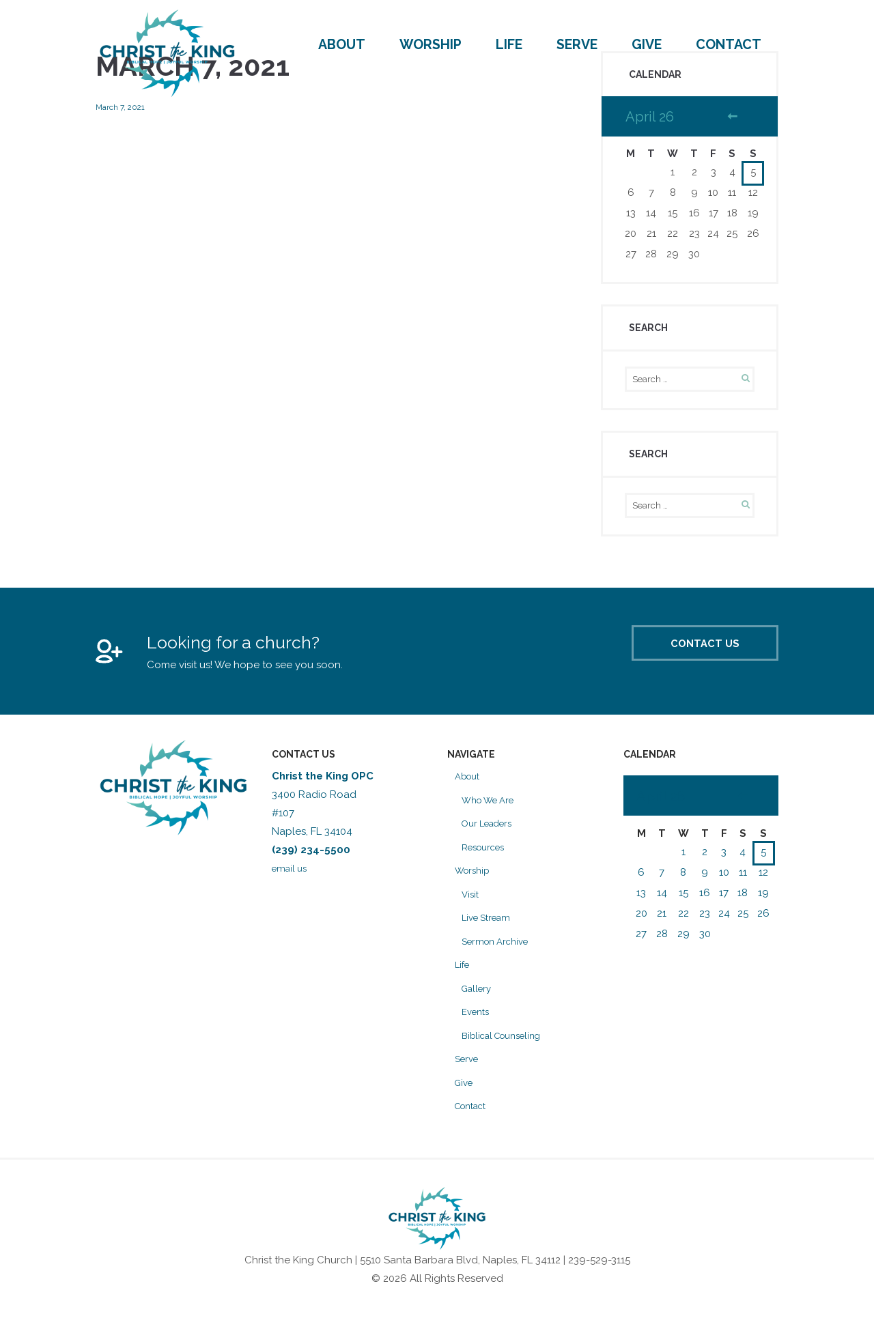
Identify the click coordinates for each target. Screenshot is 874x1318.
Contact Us (677, 659)
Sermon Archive (500, 951)
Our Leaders (491, 833)
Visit (471, 904)
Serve (576, 45)
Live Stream (490, 927)
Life (509, 45)
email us (293, 878)
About (341, 45)
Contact (728, 45)
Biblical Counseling (508, 1045)
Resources (487, 856)
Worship (430, 45)
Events (478, 1021)
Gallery (479, 998)
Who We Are (492, 809)
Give (647, 45)
